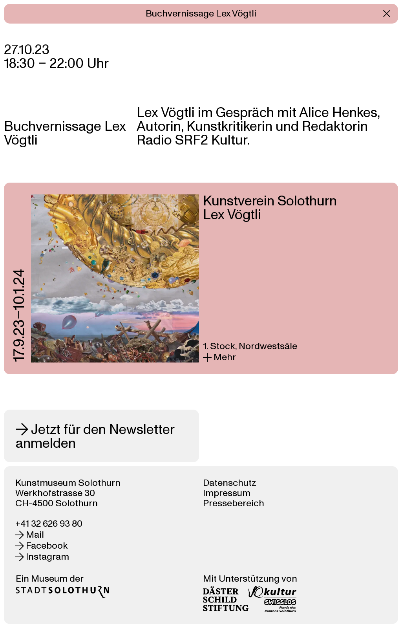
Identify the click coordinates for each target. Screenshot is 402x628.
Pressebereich (233, 503)
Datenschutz (229, 482)
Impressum (226, 493)
